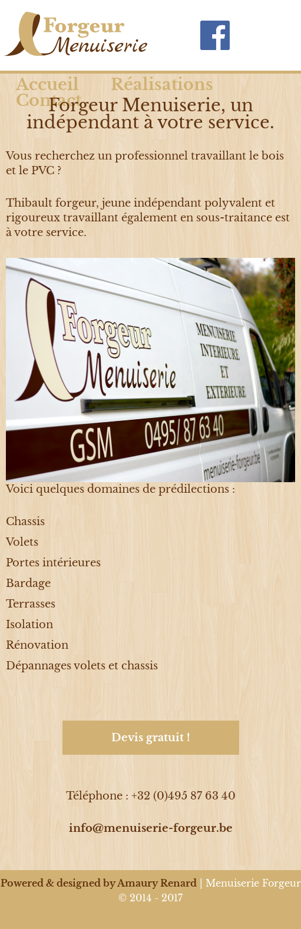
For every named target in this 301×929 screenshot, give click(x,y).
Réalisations (162, 84)
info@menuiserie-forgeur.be (151, 828)
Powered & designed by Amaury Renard (99, 883)
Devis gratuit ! (150, 737)
